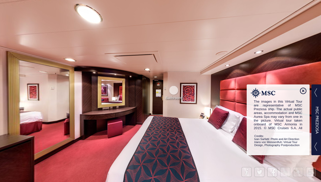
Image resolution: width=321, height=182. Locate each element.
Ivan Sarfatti (261, 139)
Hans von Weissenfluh (268, 142)
